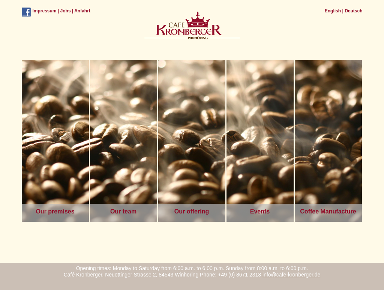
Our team (123, 211)
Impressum (45, 11)
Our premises (55, 211)
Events (260, 211)
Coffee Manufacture (328, 211)
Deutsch (353, 11)
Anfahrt (82, 11)
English (333, 11)
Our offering (191, 211)
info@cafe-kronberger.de (291, 275)
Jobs (65, 11)
